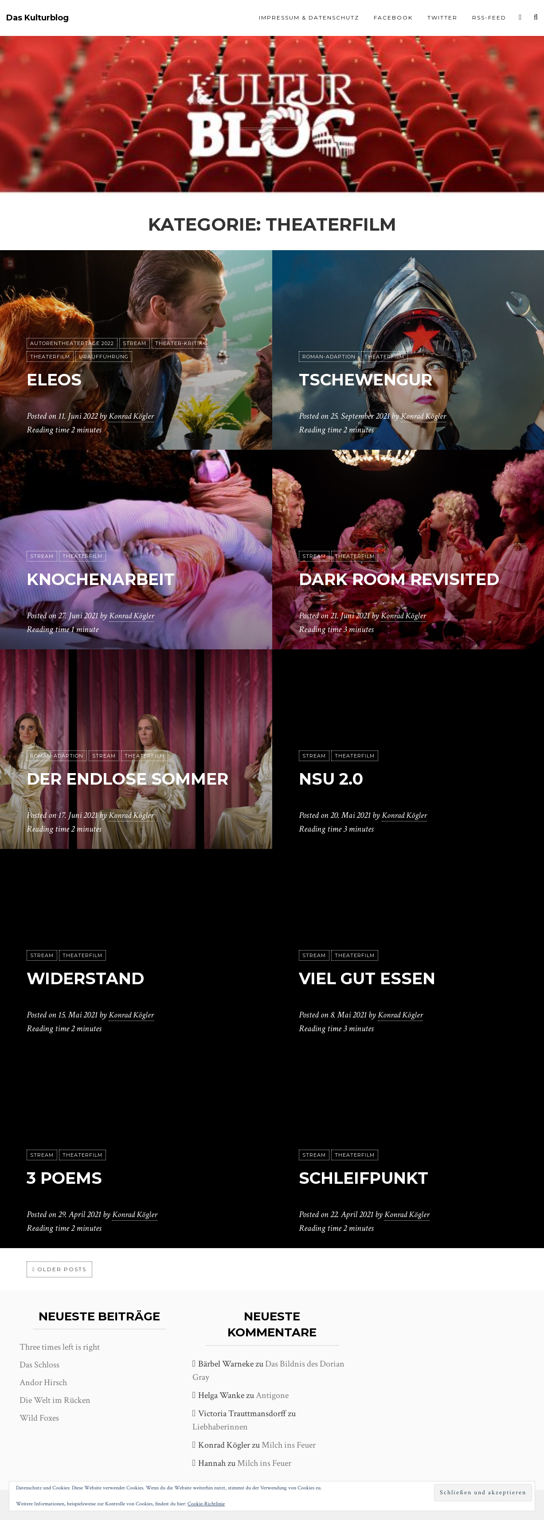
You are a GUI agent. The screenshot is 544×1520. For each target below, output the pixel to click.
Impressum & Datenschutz (309, 17)
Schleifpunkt (369, 1178)
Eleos (56, 379)
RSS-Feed (489, 17)
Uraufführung (104, 357)
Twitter (442, 17)
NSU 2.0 (334, 778)
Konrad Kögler (133, 416)
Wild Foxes (39, 1418)
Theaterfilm (50, 357)
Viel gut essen (373, 978)
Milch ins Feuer (289, 1445)
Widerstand (92, 978)
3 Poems (68, 1178)
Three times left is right (60, 1347)
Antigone (272, 1395)
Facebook (393, 17)
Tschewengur (373, 379)
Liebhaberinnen (220, 1427)
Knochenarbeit (108, 579)
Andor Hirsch (43, 1382)
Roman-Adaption (329, 357)
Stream (134, 344)
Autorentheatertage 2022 (72, 344)
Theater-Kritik (179, 344)
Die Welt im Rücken (55, 1400)
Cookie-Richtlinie (206, 1503)
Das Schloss (39, 1365)
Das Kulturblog (37, 18)
